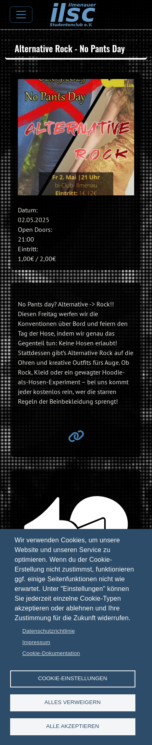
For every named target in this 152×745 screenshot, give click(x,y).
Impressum (36, 642)
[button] (76, 137)
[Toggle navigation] (21, 14)
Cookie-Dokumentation (51, 653)
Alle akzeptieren (72, 726)
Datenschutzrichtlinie (48, 631)
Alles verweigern (73, 702)
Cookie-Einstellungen (72, 678)
